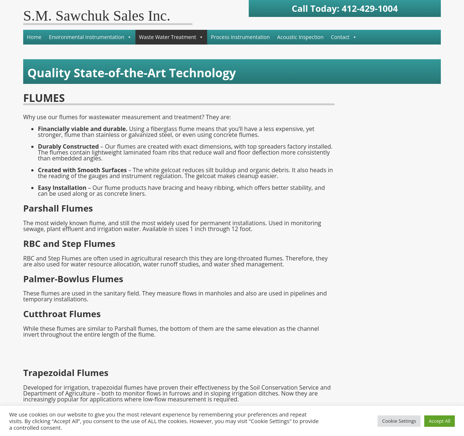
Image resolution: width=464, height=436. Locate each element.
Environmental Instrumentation (90, 36)
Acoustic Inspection (300, 36)
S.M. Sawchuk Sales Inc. (96, 15)
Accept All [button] (439, 421)
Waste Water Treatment (171, 36)
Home (34, 36)
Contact (344, 36)
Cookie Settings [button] (399, 421)
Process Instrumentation (240, 36)
